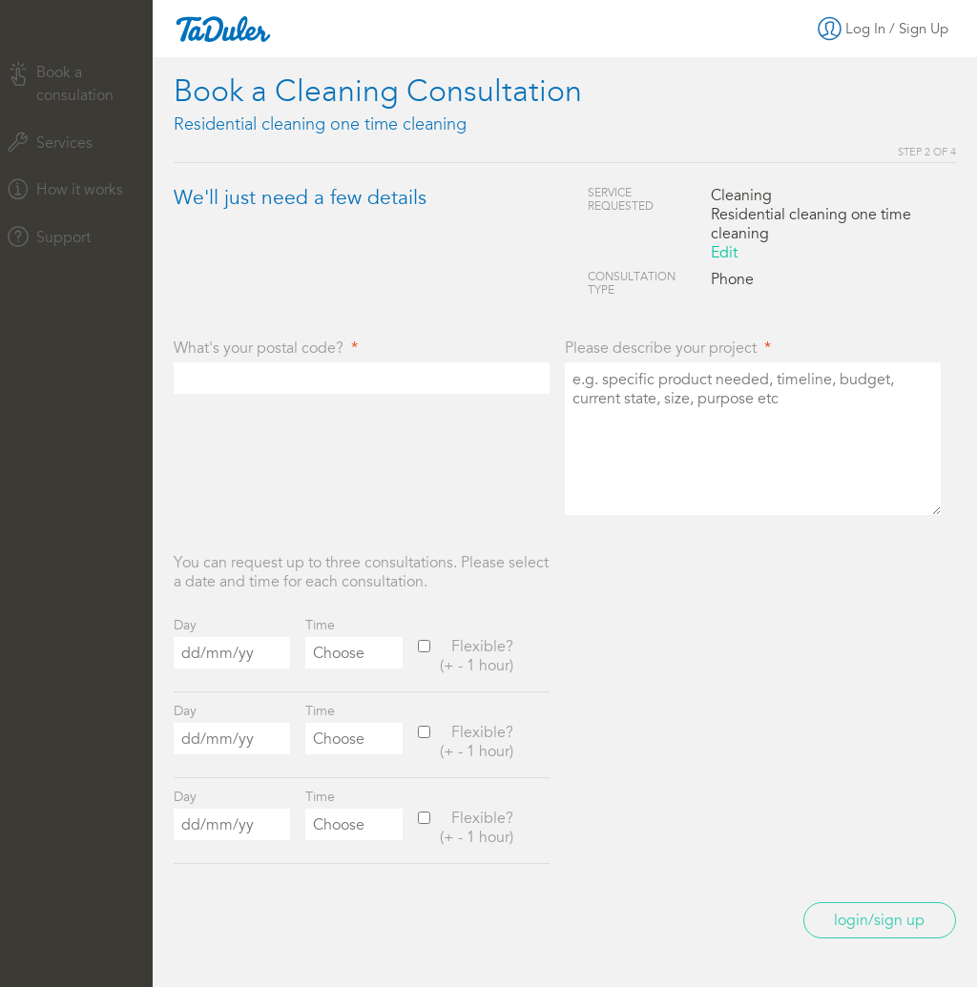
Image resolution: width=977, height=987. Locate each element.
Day (185, 625)
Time (320, 625)
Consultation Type (632, 283)
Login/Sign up (879, 920)
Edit (724, 252)
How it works (65, 188)
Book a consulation (61, 83)
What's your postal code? (258, 348)
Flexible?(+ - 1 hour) (476, 656)
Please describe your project (661, 348)
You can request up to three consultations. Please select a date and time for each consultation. (361, 572)
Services (50, 142)
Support (49, 236)
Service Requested (621, 199)
